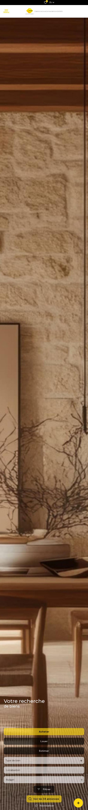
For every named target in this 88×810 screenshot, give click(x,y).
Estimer (44, 764)
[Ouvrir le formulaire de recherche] (44, 802)
